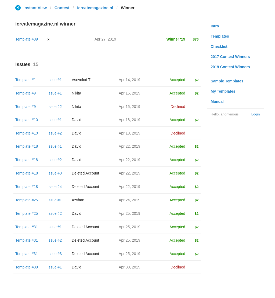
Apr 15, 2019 (129, 93)
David (76, 120)
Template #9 (25, 93)
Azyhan (78, 200)
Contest (62, 7)
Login (255, 114)
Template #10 (26, 120)
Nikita (76, 93)
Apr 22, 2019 (129, 146)
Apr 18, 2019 (129, 120)
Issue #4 (55, 186)
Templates (220, 36)
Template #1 (25, 80)
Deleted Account (85, 173)
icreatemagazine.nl (95, 7)
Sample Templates (227, 81)
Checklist (219, 46)
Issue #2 (55, 106)
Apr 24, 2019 (129, 200)
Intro (215, 26)
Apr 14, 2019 (129, 80)
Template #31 (26, 227)
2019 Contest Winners (230, 67)
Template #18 (26, 146)
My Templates (223, 91)
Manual (217, 101)
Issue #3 (55, 173)
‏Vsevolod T (81, 80)
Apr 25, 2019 (129, 213)
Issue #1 (55, 80)
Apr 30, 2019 (129, 267)
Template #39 (26, 39)
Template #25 (26, 200)
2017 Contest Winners (230, 56)
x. (49, 39)
